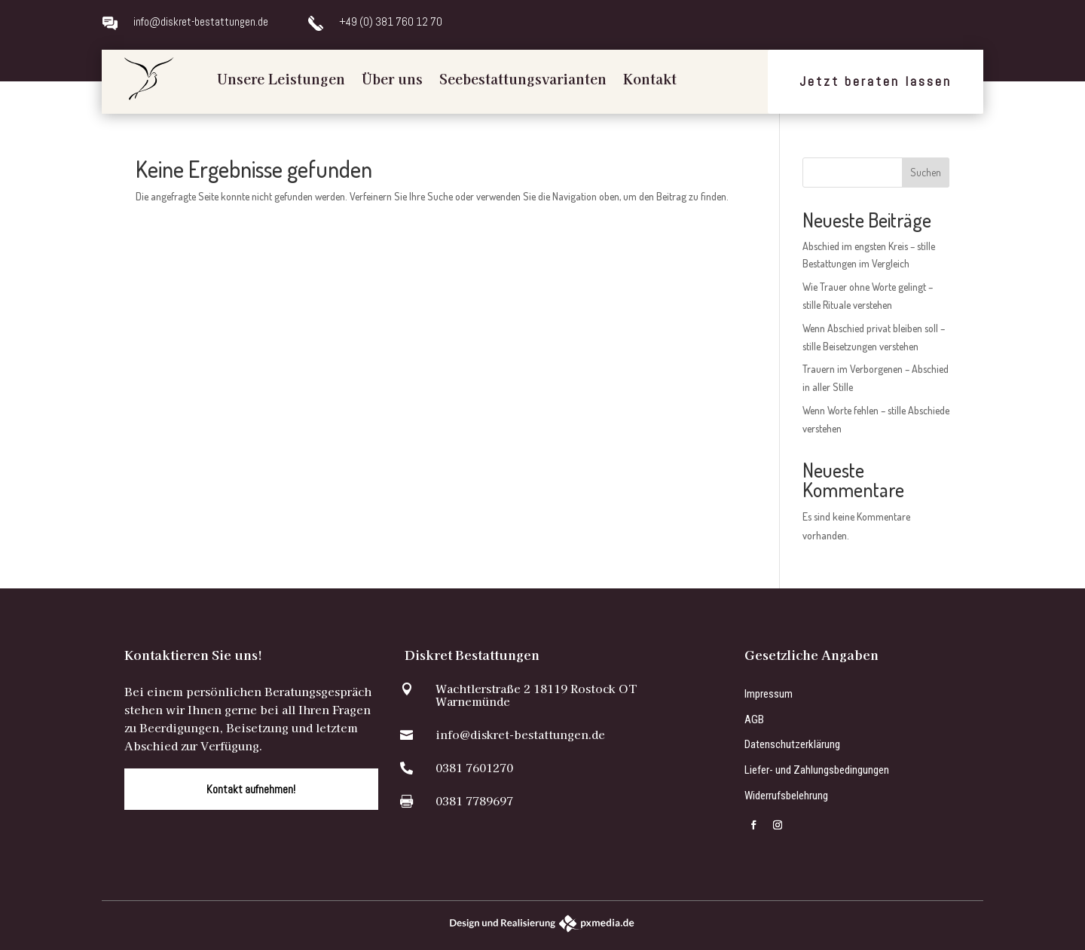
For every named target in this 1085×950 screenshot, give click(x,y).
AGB (754, 719)
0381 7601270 (474, 767)
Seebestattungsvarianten (523, 78)
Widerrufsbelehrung (786, 795)
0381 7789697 (474, 800)
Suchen (925, 172)
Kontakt (650, 78)
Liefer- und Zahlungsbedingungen (816, 770)
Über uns (392, 78)
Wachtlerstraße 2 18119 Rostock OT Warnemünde (536, 694)
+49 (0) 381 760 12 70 (390, 21)
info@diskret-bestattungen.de (200, 21)
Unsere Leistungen (281, 78)
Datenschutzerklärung (792, 744)
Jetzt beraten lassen (875, 81)
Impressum (768, 694)
